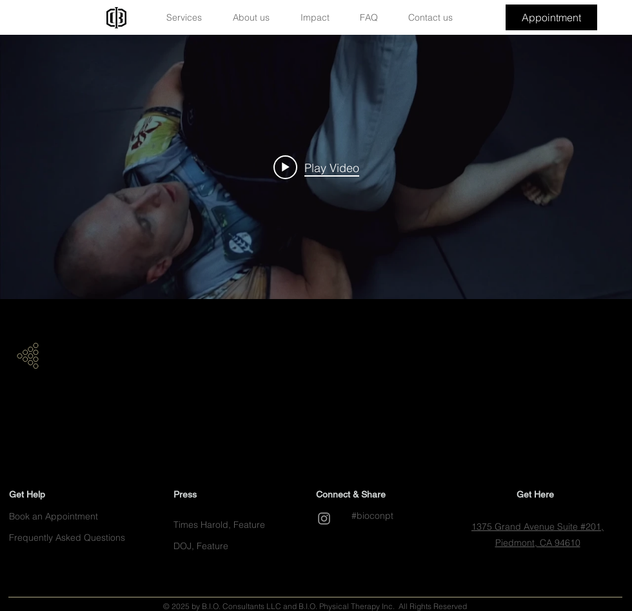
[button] (190, 18)
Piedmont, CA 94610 (537, 542)
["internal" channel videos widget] (316, 167)
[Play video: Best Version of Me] (316, 167)
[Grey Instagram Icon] (324, 518)
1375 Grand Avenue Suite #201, (537, 526)
